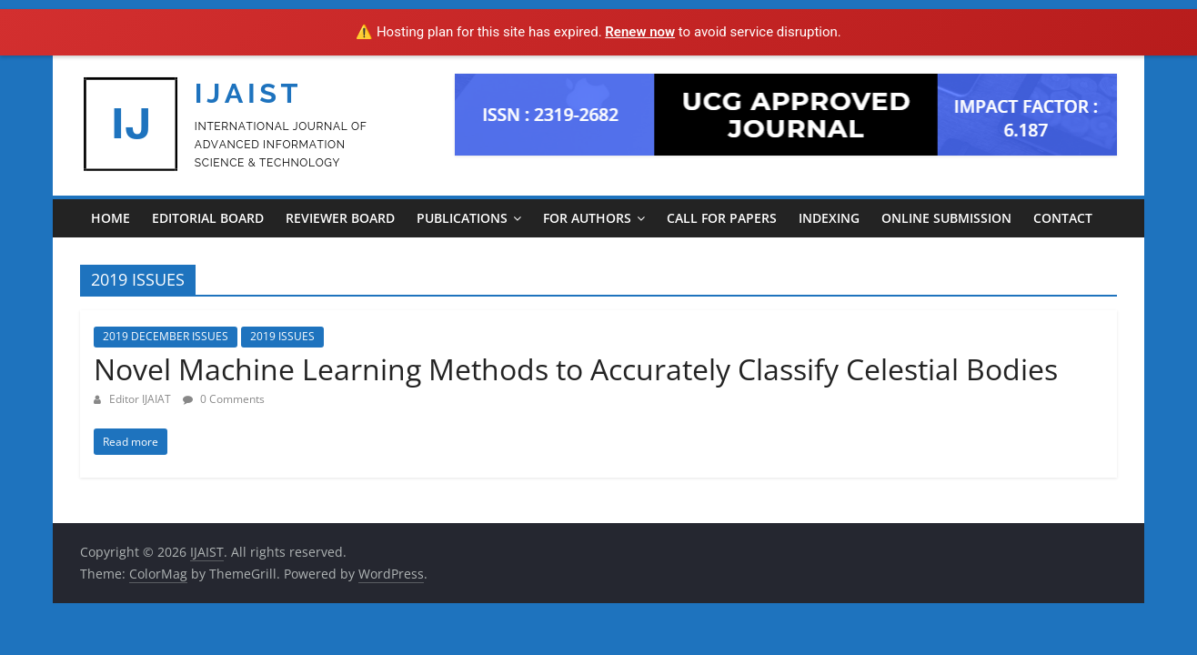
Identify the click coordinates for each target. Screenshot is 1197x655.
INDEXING (829, 218)
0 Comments (224, 399)
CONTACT (1062, 218)
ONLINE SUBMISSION (946, 218)
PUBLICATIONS (462, 218)
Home (110, 218)
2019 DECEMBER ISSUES (165, 336)
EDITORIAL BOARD (208, 218)
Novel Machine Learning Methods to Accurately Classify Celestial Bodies (576, 368)
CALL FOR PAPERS (722, 218)
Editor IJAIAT (141, 399)
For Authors (587, 218)
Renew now (640, 32)
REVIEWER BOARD (340, 218)
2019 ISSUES (282, 336)
